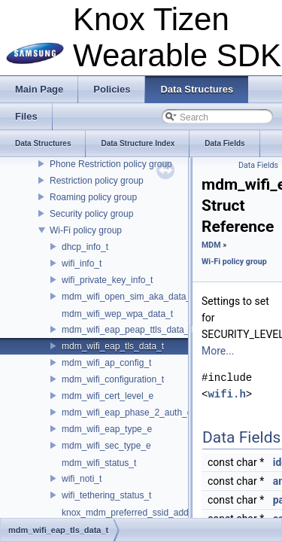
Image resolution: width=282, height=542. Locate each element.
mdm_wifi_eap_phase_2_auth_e (127, 412)
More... (218, 351)
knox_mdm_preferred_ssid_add (125, 512)
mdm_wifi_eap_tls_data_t (113, 346)
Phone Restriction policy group (111, 164)
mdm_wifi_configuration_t (113, 379)
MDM (211, 245)
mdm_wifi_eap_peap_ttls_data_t (127, 329)
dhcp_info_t (85, 247)
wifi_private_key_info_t (107, 280)
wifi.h (226, 394)
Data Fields (258, 165)
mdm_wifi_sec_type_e (106, 445)
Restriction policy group (97, 180)
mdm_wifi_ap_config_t (106, 363)
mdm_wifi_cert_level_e (107, 396)
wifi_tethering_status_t (106, 495)
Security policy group (91, 214)
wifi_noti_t (82, 478)
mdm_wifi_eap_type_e (107, 429)
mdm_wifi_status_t (99, 463)
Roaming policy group (93, 197)
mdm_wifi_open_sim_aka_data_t (127, 296)
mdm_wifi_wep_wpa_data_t (117, 314)
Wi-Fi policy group (86, 230)
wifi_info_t (82, 263)
